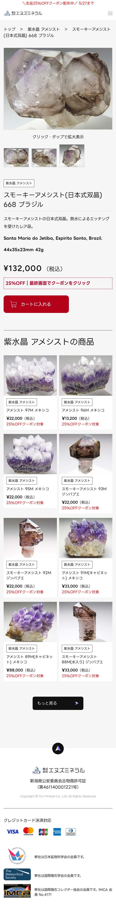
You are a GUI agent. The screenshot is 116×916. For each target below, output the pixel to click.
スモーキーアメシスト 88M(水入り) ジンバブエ (82, 659)
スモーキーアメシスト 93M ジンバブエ (84, 491)
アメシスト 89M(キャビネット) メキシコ (29, 659)
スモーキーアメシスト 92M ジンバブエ (28, 575)
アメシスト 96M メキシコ (83, 410)
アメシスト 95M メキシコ (27, 489)
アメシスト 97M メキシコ (27, 410)
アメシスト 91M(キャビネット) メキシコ (84, 575)
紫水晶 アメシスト (19, 183)
